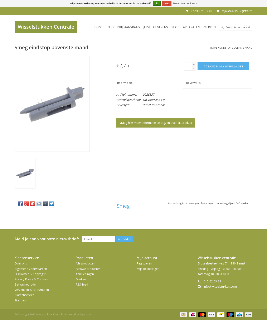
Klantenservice (24, 295)
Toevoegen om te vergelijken (218, 203)
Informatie (124, 83)
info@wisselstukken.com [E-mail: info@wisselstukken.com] (220, 286)
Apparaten (191, 27)
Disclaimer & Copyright (30, 274)
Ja (156, 3)
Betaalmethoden (26, 284)
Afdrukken (243, 203)
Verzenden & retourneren (32, 290)
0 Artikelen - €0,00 (199, 11)
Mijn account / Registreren (234, 11)
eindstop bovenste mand (235, 47)
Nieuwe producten (88, 269)
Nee (167, 3)
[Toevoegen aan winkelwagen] (223, 66)
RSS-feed (82, 284)
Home (98, 27)
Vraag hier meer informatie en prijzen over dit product (156, 123)
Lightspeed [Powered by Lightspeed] (86, 314)
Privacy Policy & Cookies (31, 279)
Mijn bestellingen (148, 269)
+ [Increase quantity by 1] (194, 64)
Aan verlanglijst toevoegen (183, 203)
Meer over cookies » (185, 3)
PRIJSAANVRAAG (128, 27)
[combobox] (235, 27)
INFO (110, 27)
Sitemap (20, 300)
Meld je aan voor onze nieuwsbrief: (47, 239)
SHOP (175, 27)
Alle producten (85, 263)
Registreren (144, 263)
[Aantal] (188, 66)
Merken (210, 27)
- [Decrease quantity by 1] (193, 68)
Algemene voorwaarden (31, 269)
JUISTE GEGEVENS (155, 27)
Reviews (193, 83)
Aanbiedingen (85, 274)
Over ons (21, 263)
